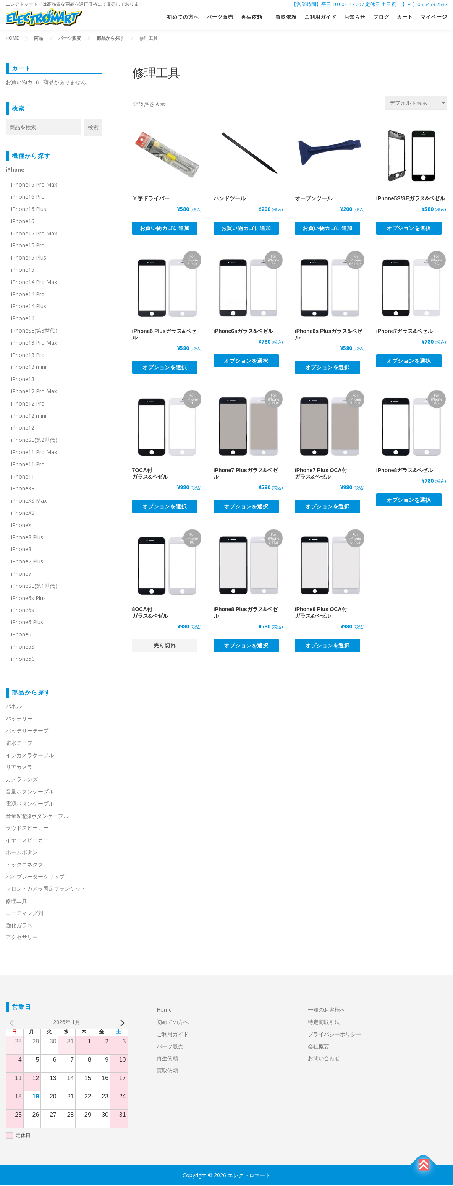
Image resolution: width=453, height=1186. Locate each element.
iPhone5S (22, 647)
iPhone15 (22, 270)
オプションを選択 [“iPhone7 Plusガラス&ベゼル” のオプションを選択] (246, 507)
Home (164, 1010)
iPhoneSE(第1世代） (35, 586)
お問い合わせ (324, 1059)
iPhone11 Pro (28, 465)
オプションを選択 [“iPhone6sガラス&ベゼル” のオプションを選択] (246, 361)
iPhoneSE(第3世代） (35, 331)
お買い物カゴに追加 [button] (165, 228)
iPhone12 (22, 428)
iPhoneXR (23, 489)
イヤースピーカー (27, 840)
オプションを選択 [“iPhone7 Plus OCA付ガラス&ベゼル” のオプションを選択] (327, 507)
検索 (18, 109)
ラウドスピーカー (27, 828)
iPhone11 (22, 477)
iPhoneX (21, 525)
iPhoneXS (22, 513)
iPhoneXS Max (29, 501)
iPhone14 (22, 319)
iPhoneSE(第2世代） (35, 440)
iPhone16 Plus (28, 209)
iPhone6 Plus (27, 622)
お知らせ (355, 18)
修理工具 (16, 901)
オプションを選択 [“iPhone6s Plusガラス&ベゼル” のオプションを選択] (327, 368)
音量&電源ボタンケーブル (37, 816)
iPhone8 (21, 549)
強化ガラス (19, 926)
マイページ (434, 18)
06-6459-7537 (432, 4)
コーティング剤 (24, 913)
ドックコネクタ (24, 865)
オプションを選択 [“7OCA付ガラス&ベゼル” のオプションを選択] (164, 507)
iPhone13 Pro (28, 355)
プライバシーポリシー (334, 1034)
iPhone (15, 170)
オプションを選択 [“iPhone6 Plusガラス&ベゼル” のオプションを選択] (164, 368)
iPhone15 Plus (28, 258)
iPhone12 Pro (28, 404)
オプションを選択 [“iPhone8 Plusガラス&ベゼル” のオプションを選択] (246, 646)
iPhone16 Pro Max (34, 185)
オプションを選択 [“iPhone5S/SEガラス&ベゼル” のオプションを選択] (409, 228)
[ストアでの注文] (416, 103)
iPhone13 (22, 379)
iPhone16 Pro (28, 197)
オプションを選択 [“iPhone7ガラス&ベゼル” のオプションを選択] (409, 361)
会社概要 (318, 1047)
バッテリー (19, 719)
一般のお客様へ (326, 1010)
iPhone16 (22, 222)
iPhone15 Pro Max (34, 234)
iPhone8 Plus (27, 538)
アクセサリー (22, 938)
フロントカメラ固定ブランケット (46, 889)
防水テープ (19, 743)
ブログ (381, 18)
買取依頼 (286, 18)
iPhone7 (21, 574)
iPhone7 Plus (27, 562)
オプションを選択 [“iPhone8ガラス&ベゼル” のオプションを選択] (409, 500)
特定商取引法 (324, 1022)
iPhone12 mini (28, 416)
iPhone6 (21, 635)
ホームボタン (22, 853)
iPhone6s (22, 610)
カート (405, 18)
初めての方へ (183, 18)
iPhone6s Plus (28, 598)
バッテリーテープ (27, 731)
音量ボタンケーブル (30, 792)
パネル (14, 707)
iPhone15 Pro (28, 246)
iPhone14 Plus (28, 306)
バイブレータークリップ (35, 877)
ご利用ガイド (320, 18)
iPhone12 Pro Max (34, 392)
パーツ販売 (220, 18)
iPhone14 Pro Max (34, 282)
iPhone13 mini (28, 367)
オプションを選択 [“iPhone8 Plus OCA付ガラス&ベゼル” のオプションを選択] (327, 646)
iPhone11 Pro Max (34, 452)
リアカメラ (19, 767)
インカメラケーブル (30, 755)
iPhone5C (23, 659)
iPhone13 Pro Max (34, 343)
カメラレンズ (22, 780)
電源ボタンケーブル (30, 804)
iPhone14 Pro (28, 295)
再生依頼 (254, 18)
